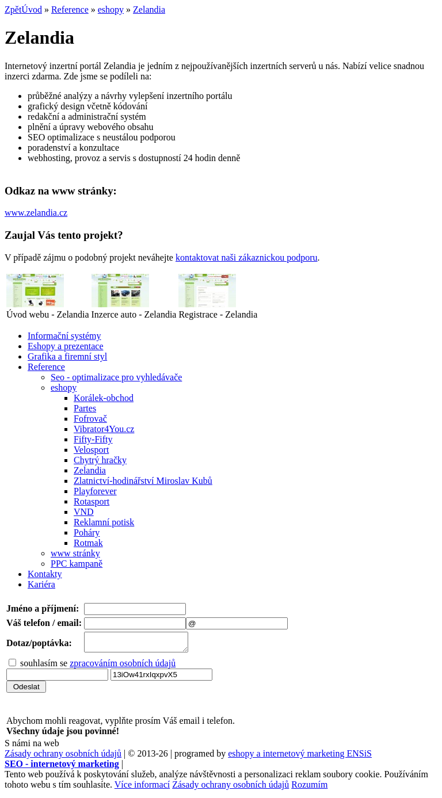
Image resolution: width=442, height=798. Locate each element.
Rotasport (91, 501)
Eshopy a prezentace (65, 346)
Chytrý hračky (100, 460)
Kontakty (45, 574)
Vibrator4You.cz (104, 429)
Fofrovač (90, 418)
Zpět (13, 9)
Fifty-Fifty (93, 439)
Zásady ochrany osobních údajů (63, 757)
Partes (85, 408)
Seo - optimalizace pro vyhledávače (116, 377)
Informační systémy (64, 336)
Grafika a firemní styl (67, 356)
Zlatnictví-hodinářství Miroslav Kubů (143, 481)
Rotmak (88, 543)
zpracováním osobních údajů (123, 666)
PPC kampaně (76, 563)
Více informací (142, 788)
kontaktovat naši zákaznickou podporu (247, 257)
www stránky (75, 553)
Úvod (31, 9)
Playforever (95, 491)
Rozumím (309, 788)
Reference (70, 9)
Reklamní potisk (104, 522)
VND (84, 512)
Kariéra (41, 584)
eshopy (111, 9)
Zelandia (149, 9)
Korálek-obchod (104, 398)
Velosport (91, 450)
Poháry (87, 532)
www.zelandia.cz (36, 212)
